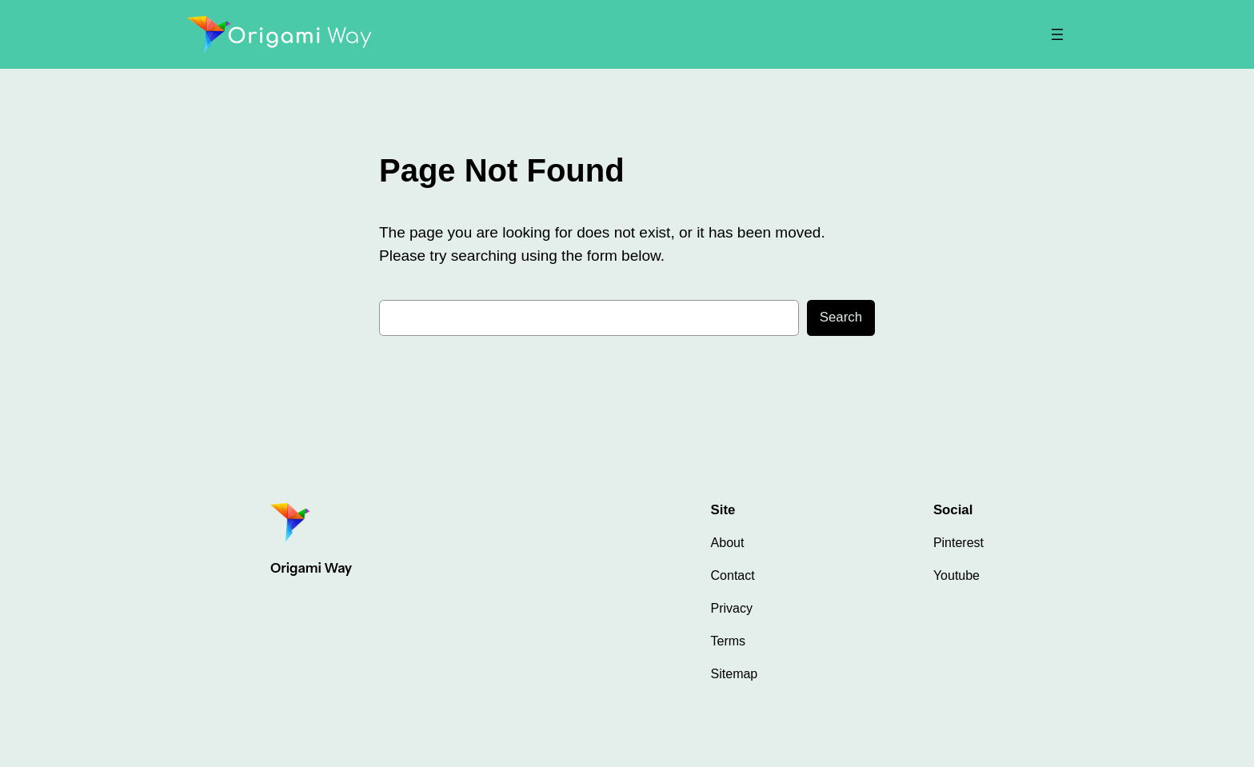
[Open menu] (1057, 34)
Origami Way (311, 568)
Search (841, 317)
